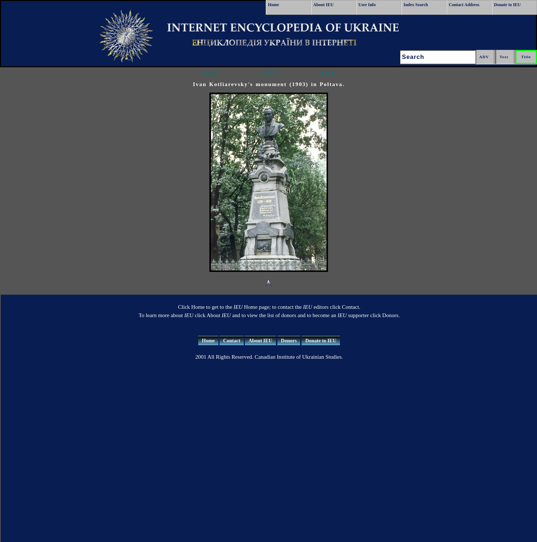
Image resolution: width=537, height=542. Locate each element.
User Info (367, 4)
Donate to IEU (507, 4)
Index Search (416, 4)
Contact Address (464, 4)
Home (273, 4)
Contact (231, 340)
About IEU (323, 4)
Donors (289, 340)
